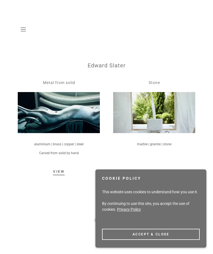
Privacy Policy (129, 220)
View (59, 171)
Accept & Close (151, 245)
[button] (25, 29)
